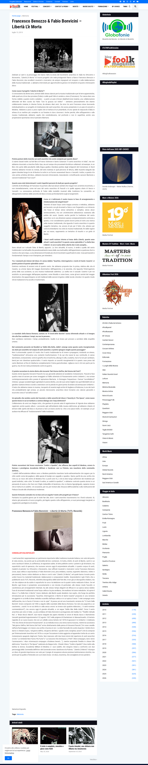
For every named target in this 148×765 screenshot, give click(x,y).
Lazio (104, 527)
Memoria (25, 16)
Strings (105, 421)
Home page (16, 16)
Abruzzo (105, 497)
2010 (119, 610)
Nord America (107, 474)
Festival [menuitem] (34, 6)
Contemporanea (108, 344)
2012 (119, 618)
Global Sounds (107, 470)
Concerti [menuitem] (46, 6)
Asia (104, 461)
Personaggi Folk (108, 400)
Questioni (105, 408)
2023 (119, 665)
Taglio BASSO (107, 430)
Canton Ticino (107, 514)
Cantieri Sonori (107, 340)
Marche (105, 540)
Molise (104, 544)
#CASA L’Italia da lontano (111, 323)
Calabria (105, 506)
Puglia (104, 557)
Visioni (104, 443)
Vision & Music (107, 438)
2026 (119, 678)
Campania (106, 510)
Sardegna (106, 570)
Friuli (104, 523)
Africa (104, 457)
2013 (119, 623)
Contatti (57, 2)
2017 (119, 640)
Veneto (105, 595)
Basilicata (106, 501)
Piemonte (105, 553)
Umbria (105, 587)
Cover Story (106, 353)
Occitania (105, 548)
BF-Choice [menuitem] (116, 6)
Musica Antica (107, 391)
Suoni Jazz (106, 425)
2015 (119, 631)
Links (72, 2)
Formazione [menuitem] (102, 6)
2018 (119, 644)
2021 (119, 657)
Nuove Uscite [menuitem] (88, 6)
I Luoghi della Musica (110, 366)
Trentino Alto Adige (109, 582)
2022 (119, 661)
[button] (129, 6)
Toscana (105, 578)
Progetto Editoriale (16, 2)
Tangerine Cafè (108, 434)
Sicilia (104, 574)
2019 (119, 648)
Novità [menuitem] (75, 6)
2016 (119, 635)
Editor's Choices (38, 2)
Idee (104, 370)
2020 (119, 652)
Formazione (106, 361)
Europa (105, 466)
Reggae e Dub (107, 413)
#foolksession (107, 332)
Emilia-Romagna (108, 518)
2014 (119, 627)
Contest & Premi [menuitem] (61, 6)
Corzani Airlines (108, 349)
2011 (119, 614)
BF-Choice (106, 336)
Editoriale (105, 357)
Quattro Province (108, 561)
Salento (105, 565)
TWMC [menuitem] (125, 6)
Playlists (105, 404)
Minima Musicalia (108, 387)
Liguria (105, 531)
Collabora (49, 2)
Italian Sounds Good (110, 374)
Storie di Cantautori (109, 417)
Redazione (27, 2)
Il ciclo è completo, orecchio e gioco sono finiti (51, 747)
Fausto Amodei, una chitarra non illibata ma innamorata (81, 747)
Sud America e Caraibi (110, 483)
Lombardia (106, 536)
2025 (119, 674)
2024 (119, 670)
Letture (105, 379)
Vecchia (93, 759)
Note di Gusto (107, 396)
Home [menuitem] (26, 6)
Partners (65, 2)
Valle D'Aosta (107, 591)
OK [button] (8, 758)
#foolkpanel (106, 327)
